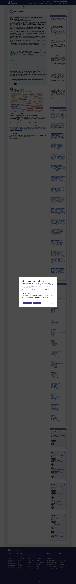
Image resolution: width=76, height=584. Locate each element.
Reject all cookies (37, 303)
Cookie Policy (28, 287)
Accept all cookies (27, 303)
